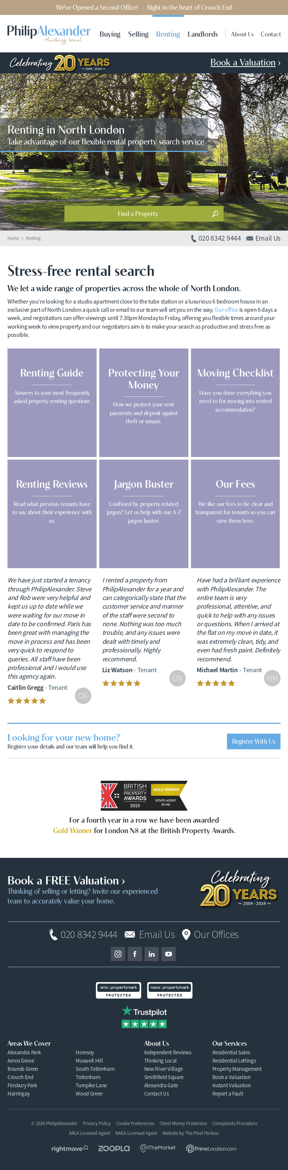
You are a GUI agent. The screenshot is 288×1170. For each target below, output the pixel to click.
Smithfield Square (164, 1077)
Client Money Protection (183, 1123)
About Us (242, 33)
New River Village (163, 1068)
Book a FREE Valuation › (66, 879)
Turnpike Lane (91, 1085)
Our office (226, 310)
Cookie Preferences (135, 1124)
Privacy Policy (97, 1123)
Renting (168, 33)
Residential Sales (231, 1052)
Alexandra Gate (161, 1085)
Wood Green (89, 1093)
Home (13, 238)
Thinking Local (160, 1060)
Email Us (157, 934)
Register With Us (253, 740)
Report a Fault (227, 1093)
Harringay (18, 1093)
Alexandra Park (24, 1052)
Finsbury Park (22, 1085)
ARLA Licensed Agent (89, 1133)
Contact (271, 33)
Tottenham (88, 1077)
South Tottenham (95, 1068)
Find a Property (138, 212)
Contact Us (156, 1093)
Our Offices (216, 934)
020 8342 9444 (89, 934)
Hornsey (85, 1052)
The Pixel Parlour (202, 1133)
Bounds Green (22, 1068)
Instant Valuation (231, 1085)
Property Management (237, 1068)
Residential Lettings (234, 1060)
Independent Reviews (167, 1052)
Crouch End (20, 1077)
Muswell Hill (89, 1060)
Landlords (203, 33)
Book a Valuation (231, 1077)
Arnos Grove (20, 1060)
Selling (138, 33)
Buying (110, 33)
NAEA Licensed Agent (136, 1133)
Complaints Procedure (234, 1123)
